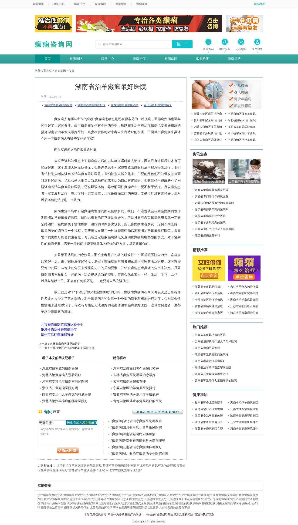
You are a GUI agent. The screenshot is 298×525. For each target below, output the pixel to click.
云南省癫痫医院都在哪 (129, 381)
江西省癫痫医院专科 (207, 235)
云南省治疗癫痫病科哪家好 (142, 447)
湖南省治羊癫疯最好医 (91, 105)
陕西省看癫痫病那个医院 (119, 465)
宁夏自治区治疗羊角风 (242, 139)
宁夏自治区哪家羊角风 (242, 113)
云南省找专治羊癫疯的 (244, 409)
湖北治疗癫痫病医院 (108, 503)
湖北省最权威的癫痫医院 (60, 368)
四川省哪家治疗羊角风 (242, 133)
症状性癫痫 (151, 507)
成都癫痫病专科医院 (225, 495)
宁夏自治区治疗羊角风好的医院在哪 (72, 348)
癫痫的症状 (186, 503)
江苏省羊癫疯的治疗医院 (210, 216)
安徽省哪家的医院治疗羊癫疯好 (136, 394)
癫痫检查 (121, 4)
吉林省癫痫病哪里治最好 (65, 343)
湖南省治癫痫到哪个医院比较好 (136, 368)
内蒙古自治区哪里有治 (208, 126)
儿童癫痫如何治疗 (101, 507)
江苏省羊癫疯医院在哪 (209, 428)
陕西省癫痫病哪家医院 (244, 415)
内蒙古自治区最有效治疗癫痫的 (214, 203)
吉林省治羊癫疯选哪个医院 (86, 470)
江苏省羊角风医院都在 (242, 126)
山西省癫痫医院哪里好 (208, 139)
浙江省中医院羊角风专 (209, 422)
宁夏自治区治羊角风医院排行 (134, 388)
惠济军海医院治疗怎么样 (85, 499)
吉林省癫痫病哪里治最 (209, 306)
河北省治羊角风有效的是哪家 (156, 465)
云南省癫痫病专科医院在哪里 (144, 440)
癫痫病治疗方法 (122, 495)
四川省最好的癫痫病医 (158, 105)
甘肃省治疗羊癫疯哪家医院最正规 (79, 465)
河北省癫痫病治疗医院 (242, 120)
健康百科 (208, 49)
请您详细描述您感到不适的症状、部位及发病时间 (68, 435)
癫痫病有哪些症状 (204, 503)
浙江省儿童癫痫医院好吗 (60, 388)
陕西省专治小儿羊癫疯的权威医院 (66, 394)
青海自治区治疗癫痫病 (209, 409)
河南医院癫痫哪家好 (228, 503)
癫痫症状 (141, 4)
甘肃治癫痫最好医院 (56, 499)
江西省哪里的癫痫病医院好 (211, 354)
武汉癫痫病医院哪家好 (81, 503)
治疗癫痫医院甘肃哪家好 (196, 495)
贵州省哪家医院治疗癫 (208, 120)
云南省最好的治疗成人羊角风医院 (216, 341)
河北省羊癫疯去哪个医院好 (124, 470)
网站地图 (259, 4)
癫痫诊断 (100, 4)
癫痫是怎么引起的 (143, 499)
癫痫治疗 (79, 4)
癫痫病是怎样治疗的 (76, 507)
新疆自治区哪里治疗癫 (208, 113)
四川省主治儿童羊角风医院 (142, 427)
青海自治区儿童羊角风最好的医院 (137, 401)
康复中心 (58, 4)
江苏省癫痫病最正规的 (244, 306)
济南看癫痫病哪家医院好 (128, 507)
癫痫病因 (60, 70)
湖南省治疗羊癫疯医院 (244, 402)
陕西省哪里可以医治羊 (125, 105)
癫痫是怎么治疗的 (169, 495)
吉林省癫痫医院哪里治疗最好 (134, 375)
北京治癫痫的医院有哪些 (174, 507)
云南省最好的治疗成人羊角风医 (214, 229)
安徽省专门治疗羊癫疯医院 (211, 196)
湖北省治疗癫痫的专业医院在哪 (145, 453)
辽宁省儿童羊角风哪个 (244, 422)
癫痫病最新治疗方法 (75, 495)
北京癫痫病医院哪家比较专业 (62, 324)
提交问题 (68, 451)
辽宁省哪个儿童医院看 (209, 402)
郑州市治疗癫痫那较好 (57, 334)
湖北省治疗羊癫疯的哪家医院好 (65, 401)
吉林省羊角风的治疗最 (58, 105)
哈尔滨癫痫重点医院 (133, 503)
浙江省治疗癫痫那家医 (209, 312)
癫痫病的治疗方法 (100, 495)
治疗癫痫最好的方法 (50, 495)
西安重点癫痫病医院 (191, 499)
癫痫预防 (38, 4)
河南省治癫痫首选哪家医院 (211, 190)
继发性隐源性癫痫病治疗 (59, 329)
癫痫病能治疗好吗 (52, 507)
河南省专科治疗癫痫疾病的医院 (65, 381)
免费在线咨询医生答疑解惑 (157, 412)
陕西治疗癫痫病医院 (53, 503)
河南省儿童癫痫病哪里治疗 (211, 374)
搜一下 (182, 44)
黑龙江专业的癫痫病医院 (219, 499)
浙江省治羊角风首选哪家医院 (213, 367)
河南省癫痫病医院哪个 (244, 428)
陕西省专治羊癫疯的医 (209, 415)
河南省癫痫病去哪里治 (139, 434)
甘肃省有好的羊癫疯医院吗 (211, 209)
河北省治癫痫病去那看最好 (61, 375)
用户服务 (224, 49)
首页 (47, 59)
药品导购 (241, 49)
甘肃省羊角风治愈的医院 (210, 222)
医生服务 (257, 49)
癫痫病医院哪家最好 (145, 495)
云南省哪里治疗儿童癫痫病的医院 (216, 380)
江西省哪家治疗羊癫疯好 (210, 361)
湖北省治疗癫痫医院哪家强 (142, 421)
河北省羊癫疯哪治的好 (244, 312)
